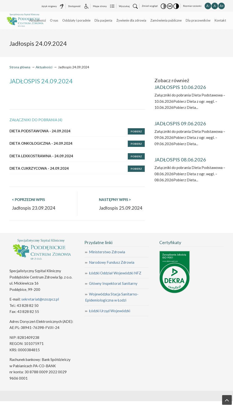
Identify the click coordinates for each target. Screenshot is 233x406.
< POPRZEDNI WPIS (28, 199)
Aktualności (44, 67)
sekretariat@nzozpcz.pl (40, 299)
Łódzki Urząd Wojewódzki (109, 311)
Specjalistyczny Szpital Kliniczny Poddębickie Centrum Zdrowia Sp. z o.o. (27, 20)
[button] (163, 6)
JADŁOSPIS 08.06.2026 (180, 159)
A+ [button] (222, 6)
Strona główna (19, 67)
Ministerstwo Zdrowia (107, 252)
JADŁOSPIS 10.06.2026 (180, 87)
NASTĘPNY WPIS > (115, 199)
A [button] (215, 6)
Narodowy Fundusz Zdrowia (111, 262)
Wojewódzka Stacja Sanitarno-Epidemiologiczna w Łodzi (111, 297)
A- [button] (208, 6)
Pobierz (136, 131)
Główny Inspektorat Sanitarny (113, 283)
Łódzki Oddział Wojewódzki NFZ (115, 273)
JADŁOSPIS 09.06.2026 (180, 123)
